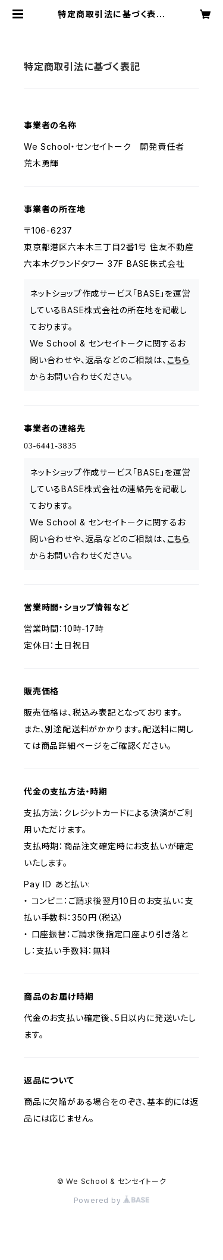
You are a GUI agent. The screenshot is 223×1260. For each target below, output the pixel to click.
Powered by (112, 1200)
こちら (178, 360)
